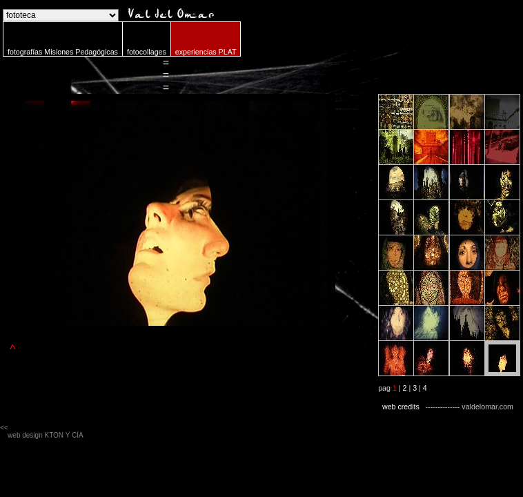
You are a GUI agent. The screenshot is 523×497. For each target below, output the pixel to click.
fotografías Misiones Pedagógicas (63, 52)
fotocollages (146, 52)
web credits (401, 406)
